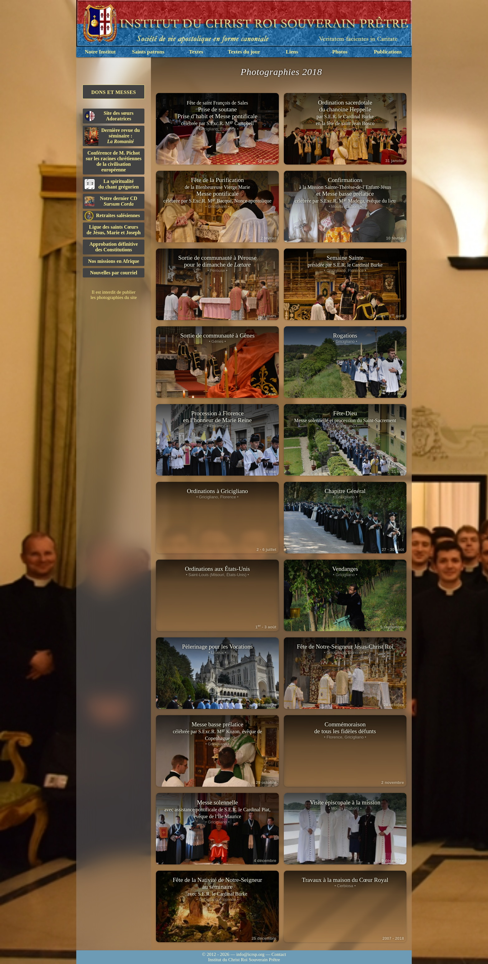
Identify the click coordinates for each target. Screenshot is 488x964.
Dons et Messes (113, 92)
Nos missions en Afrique (113, 261)
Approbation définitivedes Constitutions (113, 246)
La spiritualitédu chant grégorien (112, 184)
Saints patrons (148, 52)
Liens (292, 52)
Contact (278, 954)
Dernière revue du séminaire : (112, 137)
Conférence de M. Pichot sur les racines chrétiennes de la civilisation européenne (114, 161)
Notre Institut (100, 52)
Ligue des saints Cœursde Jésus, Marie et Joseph (114, 229)
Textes (196, 52)
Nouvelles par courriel (113, 272)
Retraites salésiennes (112, 215)
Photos (339, 52)
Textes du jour (244, 52)
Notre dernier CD (111, 201)
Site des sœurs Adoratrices (109, 115)
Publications (388, 52)
